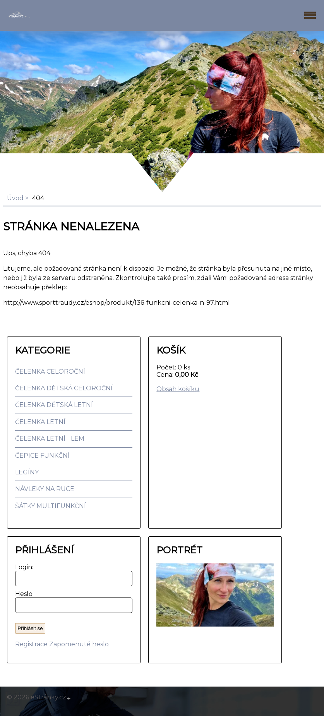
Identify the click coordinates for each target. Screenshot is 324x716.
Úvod (15, 198)
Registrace (31, 644)
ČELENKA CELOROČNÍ (50, 371)
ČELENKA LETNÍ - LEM (49, 438)
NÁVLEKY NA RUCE (44, 489)
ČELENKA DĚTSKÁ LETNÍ (54, 405)
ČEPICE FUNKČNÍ (42, 455)
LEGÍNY (27, 472)
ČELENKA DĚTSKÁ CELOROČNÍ (64, 388)
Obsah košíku (177, 389)
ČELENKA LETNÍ (40, 422)
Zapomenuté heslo (79, 644)
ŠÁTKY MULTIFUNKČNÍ (50, 506)
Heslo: (22, 594)
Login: (22, 567)
